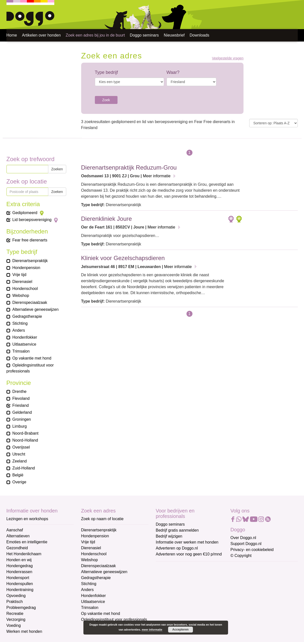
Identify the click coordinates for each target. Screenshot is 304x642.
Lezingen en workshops (27, 519)
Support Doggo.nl (246, 544)
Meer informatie (157, 176)
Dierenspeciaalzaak (98, 566)
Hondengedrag (19, 566)
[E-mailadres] (191, 575)
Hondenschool (94, 554)
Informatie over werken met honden (187, 542)
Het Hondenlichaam (24, 554)
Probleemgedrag (21, 607)
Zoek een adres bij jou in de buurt (95, 35)
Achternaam (167, 600)
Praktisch (14, 601)
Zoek (106, 100)
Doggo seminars (144, 35)
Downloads (199, 35)
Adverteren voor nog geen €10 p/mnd (189, 554)
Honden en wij (19, 560)
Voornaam (165, 584)
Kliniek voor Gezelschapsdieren (123, 258)
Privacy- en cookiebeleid (252, 550)
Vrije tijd (88, 542)
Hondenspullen (19, 584)
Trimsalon (90, 607)
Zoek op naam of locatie (102, 519)
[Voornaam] (191, 591)
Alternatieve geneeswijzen (104, 572)
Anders (87, 590)
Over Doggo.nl (243, 538)
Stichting (88, 584)
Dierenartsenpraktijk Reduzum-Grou (129, 167)
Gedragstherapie (96, 578)
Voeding (13, 625)
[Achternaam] (191, 608)
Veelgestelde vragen (227, 58)
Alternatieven (18, 536)
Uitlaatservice (93, 601)
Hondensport (17, 578)
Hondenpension (95, 536)
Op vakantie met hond (100, 613)
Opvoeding (16, 596)
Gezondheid (17, 548)
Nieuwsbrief (174, 35)
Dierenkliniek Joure (106, 218)
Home (11, 35)
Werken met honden (24, 631)
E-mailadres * (168, 567)
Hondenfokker (93, 596)
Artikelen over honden (41, 35)
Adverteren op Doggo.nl (177, 548)
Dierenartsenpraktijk (99, 530)
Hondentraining (20, 590)
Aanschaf (14, 530)
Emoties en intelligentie (27, 542)
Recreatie (14, 613)
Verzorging (16, 619)
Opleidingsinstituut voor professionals (114, 619)
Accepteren (180, 629)
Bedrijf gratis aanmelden (177, 530)
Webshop (89, 560)
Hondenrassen (19, 572)
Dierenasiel (91, 548)
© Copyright (241, 555)
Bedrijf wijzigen (169, 536)
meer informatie (152, 629)
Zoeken (57, 169)
